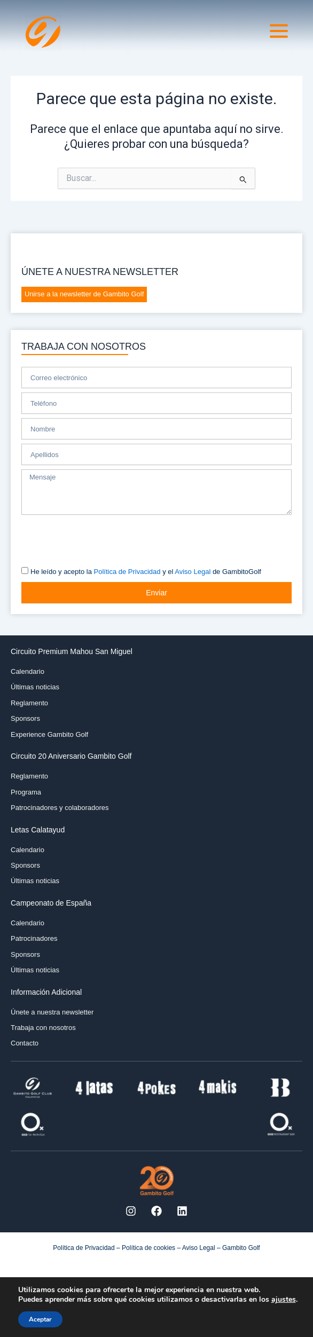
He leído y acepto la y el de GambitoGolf (145, 572)
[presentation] (102, 540)
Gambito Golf (241, 1248)
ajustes (283, 1299)
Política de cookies (148, 1248)
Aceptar (40, 1319)
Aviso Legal (192, 572)
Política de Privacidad (127, 572)
